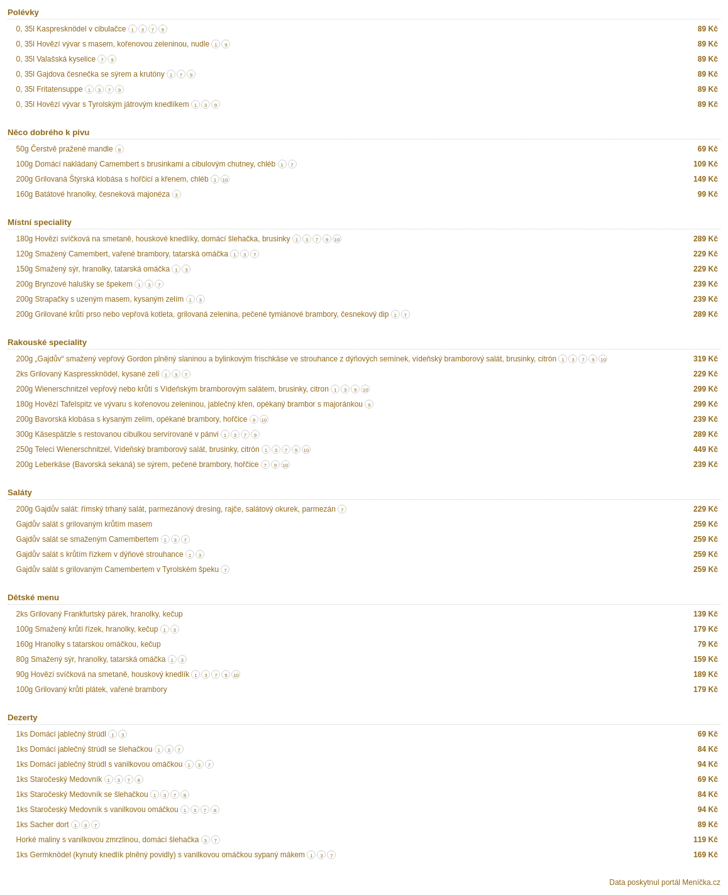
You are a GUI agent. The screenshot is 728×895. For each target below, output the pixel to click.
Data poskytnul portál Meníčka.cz (664, 882)
